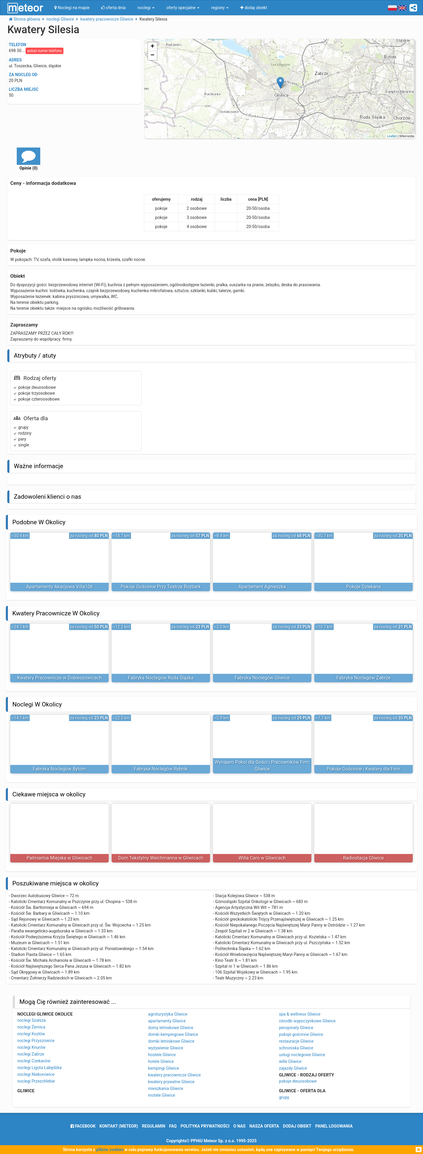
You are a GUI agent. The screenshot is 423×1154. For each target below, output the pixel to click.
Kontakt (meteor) (119, 1126)
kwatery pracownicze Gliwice (174, 1075)
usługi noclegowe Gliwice (302, 1054)
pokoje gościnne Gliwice (301, 1034)
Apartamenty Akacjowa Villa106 (59, 586)
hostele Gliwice (162, 1054)
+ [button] (153, 46)
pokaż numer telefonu (44, 51)
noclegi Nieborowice (36, 1074)
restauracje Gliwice (296, 1041)
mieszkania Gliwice (165, 1088)
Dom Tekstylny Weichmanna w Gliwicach (160, 858)
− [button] (153, 55)
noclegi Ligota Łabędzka (39, 1067)
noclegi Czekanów (34, 1060)
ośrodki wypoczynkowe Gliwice (307, 1021)
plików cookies (109, 1149)
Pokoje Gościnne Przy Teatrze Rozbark (161, 586)
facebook (82, 1126)
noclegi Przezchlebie (36, 1081)
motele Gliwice (161, 1095)
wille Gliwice (290, 1061)
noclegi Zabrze (30, 1054)
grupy (284, 1097)
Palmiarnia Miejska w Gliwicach (59, 858)
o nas (240, 1126)
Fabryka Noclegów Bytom (59, 769)
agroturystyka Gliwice (167, 1014)
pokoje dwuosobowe (298, 1081)
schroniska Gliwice (296, 1048)
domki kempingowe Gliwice (173, 1034)
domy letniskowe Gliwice (170, 1027)
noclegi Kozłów (31, 1033)
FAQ (173, 1126)
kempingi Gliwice (163, 1068)
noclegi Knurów (31, 1047)
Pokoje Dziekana (363, 586)
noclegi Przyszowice (35, 1040)
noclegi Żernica (31, 1027)
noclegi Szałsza (31, 1020)
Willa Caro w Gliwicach (262, 858)
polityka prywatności (205, 1126)
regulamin (153, 1126)
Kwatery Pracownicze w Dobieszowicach (59, 678)
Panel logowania (333, 1126)
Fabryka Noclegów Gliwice (262, 678)
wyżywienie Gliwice (165, 1048)
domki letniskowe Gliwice (171, 1041)
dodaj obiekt (297, 1126)
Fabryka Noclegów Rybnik (161, 769)
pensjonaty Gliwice (296, 1027)
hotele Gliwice (161, 1061)
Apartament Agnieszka (262, 586)
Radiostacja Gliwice (363, 858)
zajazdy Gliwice (293, 1068)
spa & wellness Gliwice (299, 1014)
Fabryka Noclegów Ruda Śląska (161, 678)
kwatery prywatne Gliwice (171, 1081)
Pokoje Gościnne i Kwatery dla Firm (363, 769)
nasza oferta (264, 1126)
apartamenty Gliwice (167, 1021)
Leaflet (392, 136)
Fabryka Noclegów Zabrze (363, 678)
